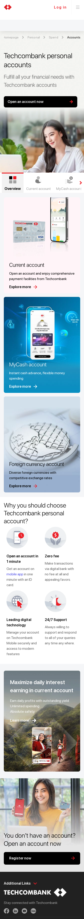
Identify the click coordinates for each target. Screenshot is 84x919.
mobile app (14, 574)
